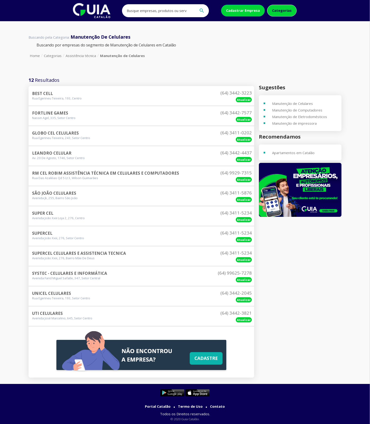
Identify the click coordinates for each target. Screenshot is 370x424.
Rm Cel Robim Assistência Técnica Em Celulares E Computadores (105, 173)
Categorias (282, 10)
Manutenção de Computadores (297, 110)
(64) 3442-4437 (236, 152)
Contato (217, 406)
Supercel (42, 233)
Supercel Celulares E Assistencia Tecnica (79, 253)
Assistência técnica (81, 55)
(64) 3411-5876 (236, 192)
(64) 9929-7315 (236, 172)
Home (35, 55)
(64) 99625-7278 (235, 273)
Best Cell (42, 93)
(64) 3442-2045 (236, 293)
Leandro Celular (51, 153)
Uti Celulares (47, 313)
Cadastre (206, 358)
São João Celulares (54, 193)
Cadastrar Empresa (243, 10)
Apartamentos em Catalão (293, 152)
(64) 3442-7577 (236, 112)
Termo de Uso (190, 406)
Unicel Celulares (51, 293)
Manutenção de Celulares (122, 55)
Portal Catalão (158, 406)
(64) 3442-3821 (236, 313)
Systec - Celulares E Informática (69, 273)
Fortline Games (50, 113)
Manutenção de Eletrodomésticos (299, 116)
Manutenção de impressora (294, 123)
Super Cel (42, 213)
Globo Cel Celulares (55, 133)
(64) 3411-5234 (236, 212)
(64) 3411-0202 (236, 132)
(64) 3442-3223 (236, 92)
